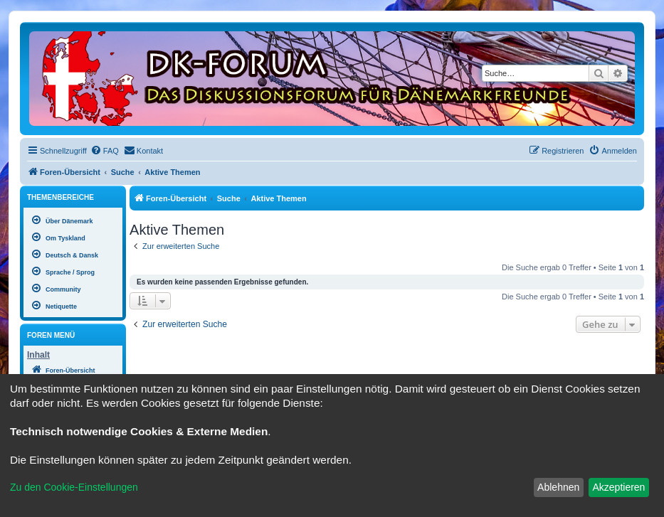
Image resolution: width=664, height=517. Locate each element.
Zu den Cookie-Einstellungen (74, 487)
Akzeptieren (618, 487)
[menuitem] (104, 150)
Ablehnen (558, 487)
